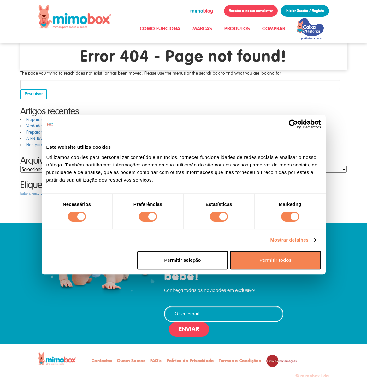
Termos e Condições (240, 360)
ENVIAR (189, 329)
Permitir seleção (182, 260)
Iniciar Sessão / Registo (305, 10)
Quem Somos (131, 360)
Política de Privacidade (190, 360)
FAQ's (156, 360)
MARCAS (202, 28)
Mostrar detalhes (289, 239)
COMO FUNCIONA (160, 28)
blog (201, 11)
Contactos (102, 360)
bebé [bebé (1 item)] (24, 193)
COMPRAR (273, 28)
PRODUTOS (237, 28)
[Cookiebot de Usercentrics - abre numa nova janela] (293, 124)
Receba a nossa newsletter (251, 10)
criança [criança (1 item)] (34, 193)
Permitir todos (275, 260)
